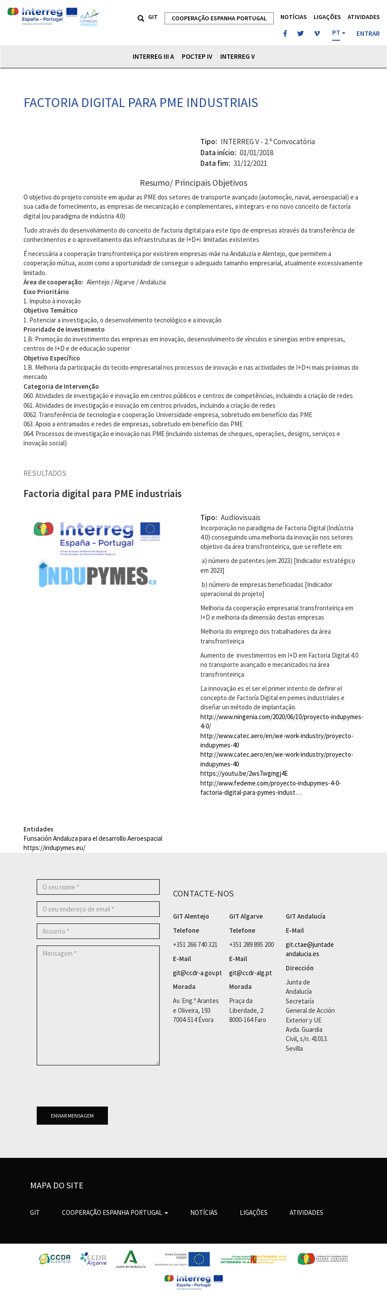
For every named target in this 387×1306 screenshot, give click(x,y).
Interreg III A (153, 56)
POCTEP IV (197, 56)
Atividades (364, 17)
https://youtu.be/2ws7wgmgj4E (244, 773)
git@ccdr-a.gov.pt (197, 973)
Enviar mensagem (72, 1115)
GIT (153, 17)
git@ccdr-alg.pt (250, 973)
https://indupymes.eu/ (54, 847)
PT (336, 32)
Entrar (368, 33)
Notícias (293, 17)
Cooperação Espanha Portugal (219, 18)
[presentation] (104, 1089)
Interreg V (237, 56)
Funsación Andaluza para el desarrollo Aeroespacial (92, 838)
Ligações (327, 17)
